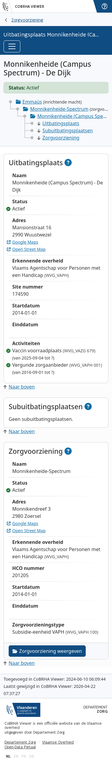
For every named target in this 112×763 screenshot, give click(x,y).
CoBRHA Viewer (29, 6)
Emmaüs (32, 101)
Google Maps (22, 242)
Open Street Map (26, 249)
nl (8, 756)
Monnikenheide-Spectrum (59, 109)
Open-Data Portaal (20, 747)
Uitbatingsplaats (58, 123)
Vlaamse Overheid (58, 742)
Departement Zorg (20, 742)
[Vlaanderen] (7, 6)
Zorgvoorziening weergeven (47, 651)
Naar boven (19, 386)
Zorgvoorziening (27, 20)
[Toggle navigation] (12, 46)
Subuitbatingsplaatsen (65, 130)
